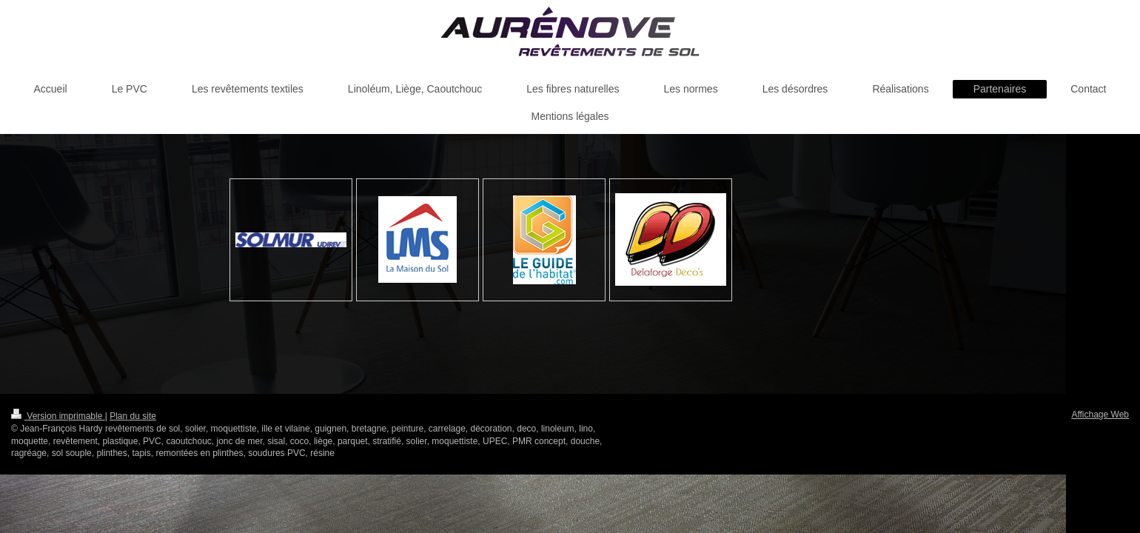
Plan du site (133, 416)
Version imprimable (58, 416)
